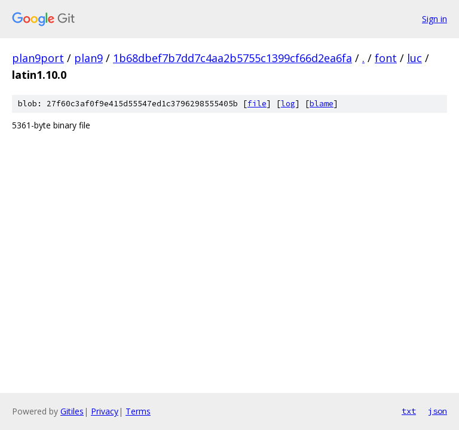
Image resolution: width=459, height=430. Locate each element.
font (386, 58)
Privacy (104, 411)
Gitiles (72, 411)
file (257, 104)
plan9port (38, 58)
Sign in (434, 18)
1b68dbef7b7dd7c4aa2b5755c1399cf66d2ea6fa (232, 58)
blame (321, 104)
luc (414, 58)
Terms (138, 411)
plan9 (88, 58)
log (288, 104)
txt (409, 411)
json (437, 411)
